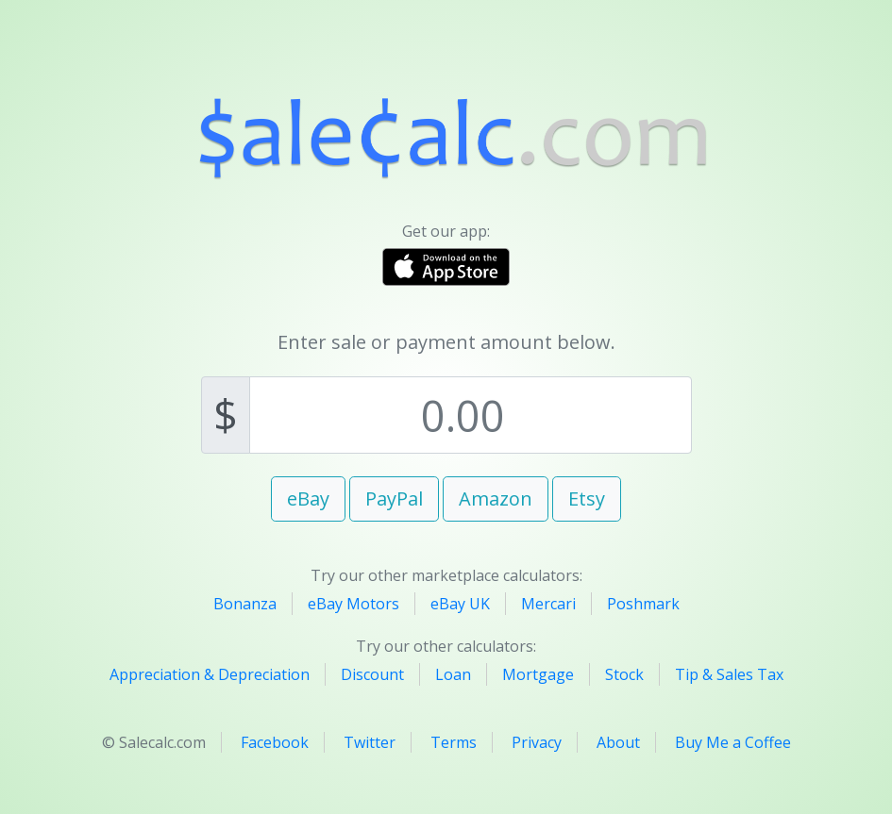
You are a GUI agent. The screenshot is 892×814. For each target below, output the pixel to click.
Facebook (275, 742)
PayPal (394, 498)
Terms (453, 742)
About (618, 742)
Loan (453, 674)
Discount (372, 674)
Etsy (586, 498)
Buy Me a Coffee (733, 742)
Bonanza (245, 603)
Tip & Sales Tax (729, 674)
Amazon (495, 498)
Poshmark (643, 603)
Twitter (370, 742)
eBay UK (460, 603)
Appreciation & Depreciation (209, 674)
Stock (624, 674)
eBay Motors (353, 603)
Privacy (537, 742)
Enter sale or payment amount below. (446, 342)
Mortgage (538, 674)
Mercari (548, 603)
